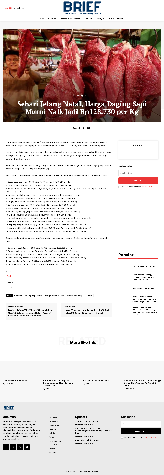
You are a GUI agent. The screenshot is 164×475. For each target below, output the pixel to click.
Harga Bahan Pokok (54, 296)
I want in (138, 180)
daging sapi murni (34, 296)
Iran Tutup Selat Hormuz (143, 288)
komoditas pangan (76, 296)
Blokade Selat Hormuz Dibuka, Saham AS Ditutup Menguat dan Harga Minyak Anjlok (144, 311)
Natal (90, 296)
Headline (79, 424)
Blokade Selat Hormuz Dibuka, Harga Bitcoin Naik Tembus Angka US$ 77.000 (144, 299)
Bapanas (18, 296)
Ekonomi (82, 96)
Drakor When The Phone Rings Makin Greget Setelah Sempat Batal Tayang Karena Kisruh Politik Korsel (30, 313)
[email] (138, 173)
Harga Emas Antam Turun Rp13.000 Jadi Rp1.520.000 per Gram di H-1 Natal (86, 311)
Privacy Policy (147, 187)
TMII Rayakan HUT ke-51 (143, 266)
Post (9, 276)
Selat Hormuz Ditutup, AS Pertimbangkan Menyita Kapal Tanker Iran (143, 277)
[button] (19, 8)
